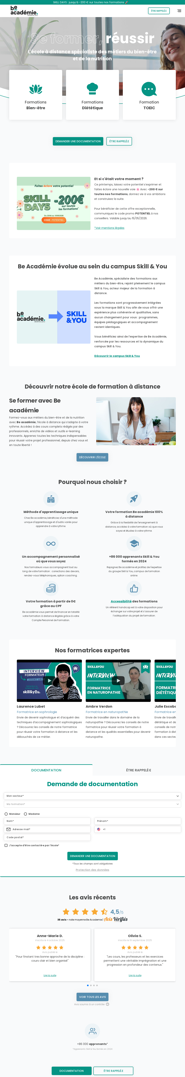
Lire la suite (50, 874)
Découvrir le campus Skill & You (117, 356)
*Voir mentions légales (109, 228)
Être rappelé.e (159, 10)
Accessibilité (121, 601)
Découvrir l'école (92, 457)
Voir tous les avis (92, 896)
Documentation (71, 1071)
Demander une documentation (78, 141)
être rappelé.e (113, 1071)
